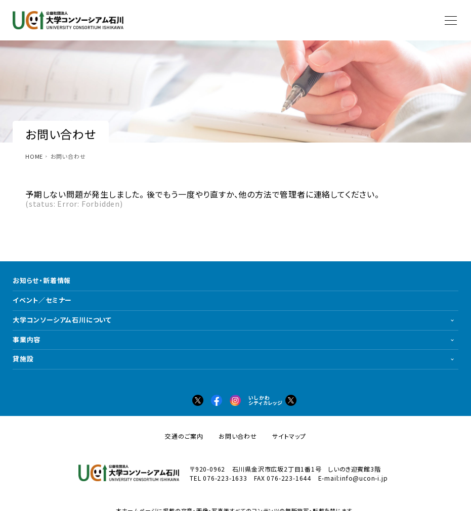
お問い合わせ (238, 436)
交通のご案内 (184, 436)
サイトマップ (289, 436)
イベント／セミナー (42, 300)
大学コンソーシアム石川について (62, 319)
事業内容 (26, 339)
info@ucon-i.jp (364, 478)
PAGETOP (456, 496)
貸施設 (23, 358)
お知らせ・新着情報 (42, 280)
